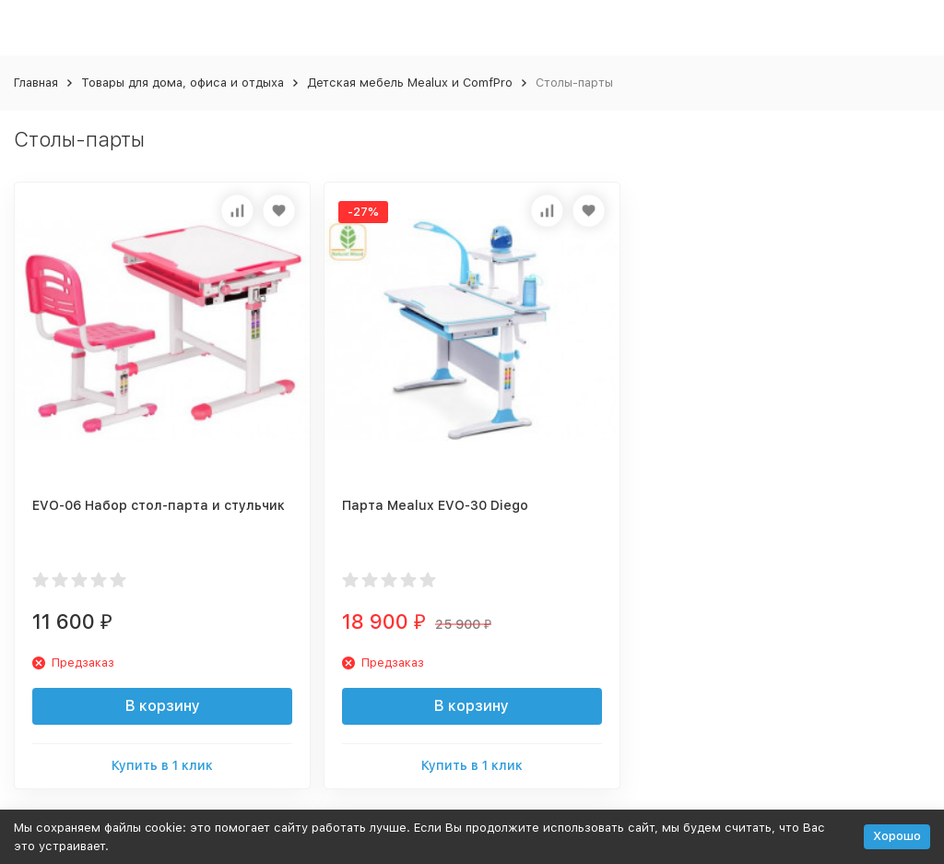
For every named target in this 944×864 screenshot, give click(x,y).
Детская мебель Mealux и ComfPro (410, 82)
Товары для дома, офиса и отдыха (182, 82)
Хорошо (897, 836)
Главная (36, 82)
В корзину (162, 706)
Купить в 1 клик (162, 765)
